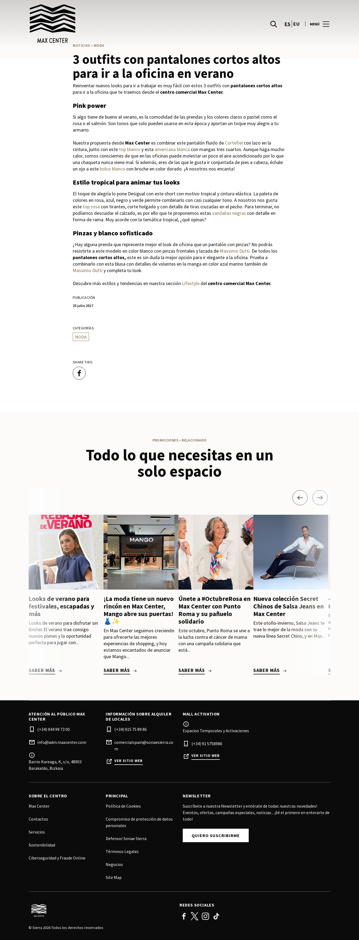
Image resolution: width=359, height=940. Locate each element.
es (287, 24)
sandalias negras (229, 213)
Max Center (39, 806)
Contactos (38, 819)
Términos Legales (122, 851)
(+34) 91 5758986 (206, 743)
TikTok (216, 916)
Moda (81, 337)
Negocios (114, 864)
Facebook (183, 916)
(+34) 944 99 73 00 (53, 729)
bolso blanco (112, 169)
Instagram (205, 916)
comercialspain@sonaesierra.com (143, 745)
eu (296, 24)
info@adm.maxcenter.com (61, 742)
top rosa (91, 206)
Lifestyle (191, 283)
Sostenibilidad (42, 845)
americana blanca (172, 149)
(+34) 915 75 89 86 (130, 729)
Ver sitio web (128, 760)
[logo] (104, 24)
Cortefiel (234, 143)
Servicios (37, 832)
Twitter (194, 916)
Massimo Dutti (235, 251)
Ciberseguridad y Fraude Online (57, 858)
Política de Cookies (123, 806)
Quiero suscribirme (216, 835)
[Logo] (101, 910)
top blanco (129, 149)
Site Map (114, 877)
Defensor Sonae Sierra (126, 838)
